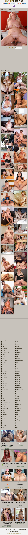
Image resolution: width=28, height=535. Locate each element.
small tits (18, 404)
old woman (18, 369)
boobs (3, 373)
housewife (18, 352)
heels (17, 346)
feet (3, 410)
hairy (3, 427)
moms (17, 364)
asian (3, 344)
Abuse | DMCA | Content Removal (10, 529)
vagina (17, 419)
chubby (3, 385)
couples (4, 394)
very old (17, 421)
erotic (3, 406)
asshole (4, 348)
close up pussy (5, 389)
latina (17, 354)
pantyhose (18, 387)
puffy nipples (19, 389)
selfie (17, 398)
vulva (17, 423)
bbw (3, 350)
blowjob (4, 371)
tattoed (17, 410)
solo (16, 406)
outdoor (17, 375)
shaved (17, 400)
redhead (17, 394)
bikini (3, 364)
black (3, 367)
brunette (4, 377)
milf (16, 362)
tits (16, 412)
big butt (3, 381)
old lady (17, 371)
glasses (4, 421)
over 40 (17, 377)
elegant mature (6, 404)
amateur (4, 342)
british (3, 375)
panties (17, 385)
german (4, 414)
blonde (3, 369)
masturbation (19, 360)
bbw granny (5, 352)
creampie (4, 396)
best (3, 358)
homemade (18, 348)
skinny (17, 402)
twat (16, 414)
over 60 (17, 381)
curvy (3, 400)
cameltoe (4, 383)
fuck (3, 412)
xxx (16, 427)
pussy (17, 391)
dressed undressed (7, 402)
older (17, 373)
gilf (2, 416)
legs (16, 356)
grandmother (5, 423)
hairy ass (18, 342)
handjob (17, 344)
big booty (4, 360)
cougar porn (5, 391)
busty (3, 379)
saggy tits (18, 396)
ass (2, 346)
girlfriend (4, 419)
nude (17, 367)
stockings (18, 408)
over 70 (17, 383)
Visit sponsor (18, 47)
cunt (3, 398)
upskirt (17, 416)
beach (3, 354)
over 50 (17, 379)
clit (2, 387)
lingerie (17, 358)
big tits (3, 362)
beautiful (4, 356)
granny (3, 425)
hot (16, 350)
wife (16, 425)
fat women (4, 408)
